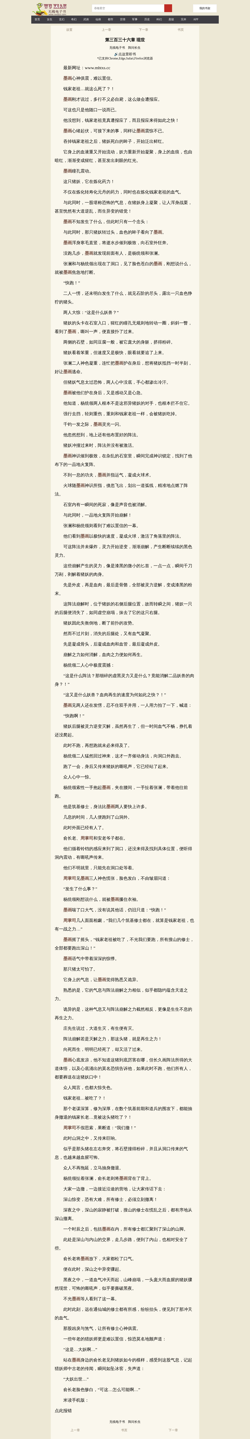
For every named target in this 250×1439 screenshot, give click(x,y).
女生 (49, 19)
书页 (181, 29)
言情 (122, 19)
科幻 (159, 19)
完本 (183, 19)
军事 (135, 19)
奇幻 (74, 19)
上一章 (106, 29)
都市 (110, 19)
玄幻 (61, 19)
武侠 (86, 19)
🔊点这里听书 (125, 54)
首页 (37, 19)
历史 (147, 19)
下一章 (143, 29)
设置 (69, 29)
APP (195, 19)
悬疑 (171, 19)
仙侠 (98, 19)
